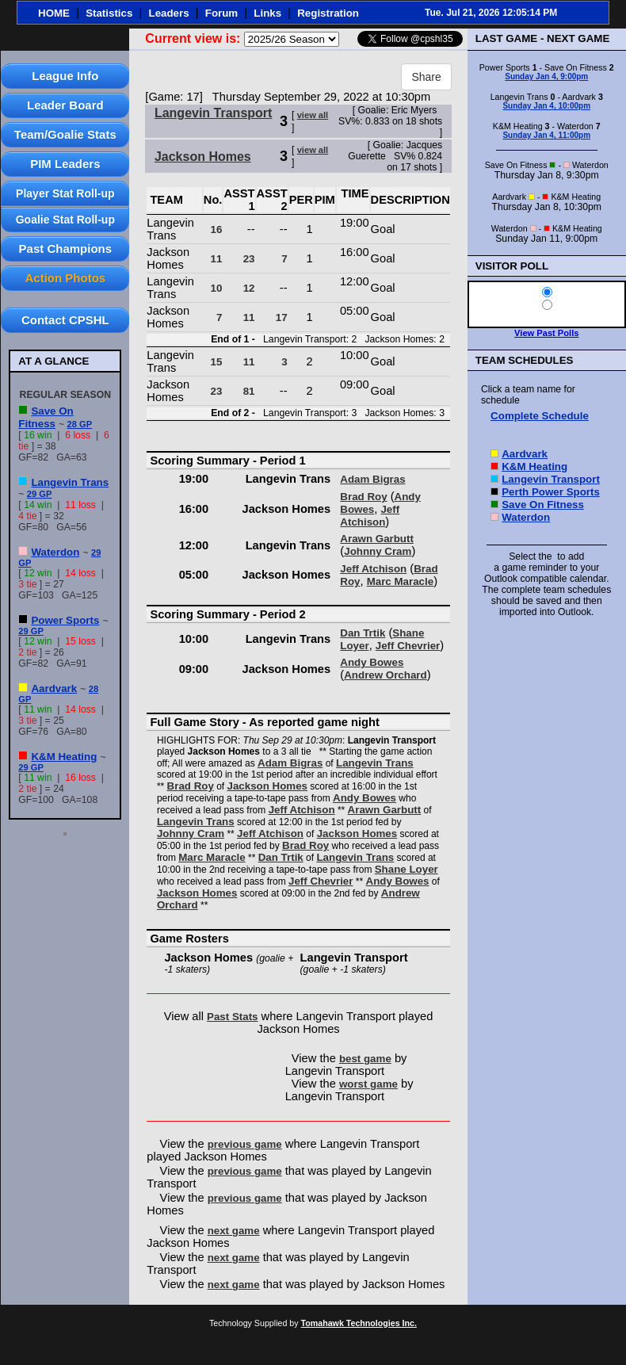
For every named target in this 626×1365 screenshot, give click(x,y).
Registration (328, 13)
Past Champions (66, 248)
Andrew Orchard (385, 675)
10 (217, 288)
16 (217, 229)
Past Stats (232, 1017)
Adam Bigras (372, 479)
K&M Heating (64, 757)
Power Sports (65, 620)
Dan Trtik (362, 633)
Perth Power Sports (551, 492)
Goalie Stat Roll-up (65, 219)
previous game (245, 1144)
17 (282, 317)
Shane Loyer (406, 869)
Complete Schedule (539, 416)
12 (249, 288)
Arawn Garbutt (377, 539)
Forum (221, 13)
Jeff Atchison (369, 515)
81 (249, 391)
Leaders (169, 13)
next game (234, 1231)
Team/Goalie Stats (65, 134)
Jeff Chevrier (408, 646)
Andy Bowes (371, 662)
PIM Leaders (65, 163)
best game (365, 1059)
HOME (54, 13)
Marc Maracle (400, 581)
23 (249, 259)
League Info (65, 75)
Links (267, 13)
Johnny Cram (377, 551)
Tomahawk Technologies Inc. (359, 1323)
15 (217, 362)
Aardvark (54, 688)
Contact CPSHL (65, 320)
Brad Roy (363, 497)
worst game (368, 1084)
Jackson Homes (203, 156)
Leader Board (65, 105)
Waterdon (55, 552)
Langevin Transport (213, 113)
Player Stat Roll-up (65, 193)
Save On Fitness (45, 417)
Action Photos (65, 278)
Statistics (109, 13)
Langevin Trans (70, 482)
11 (217, 259)
